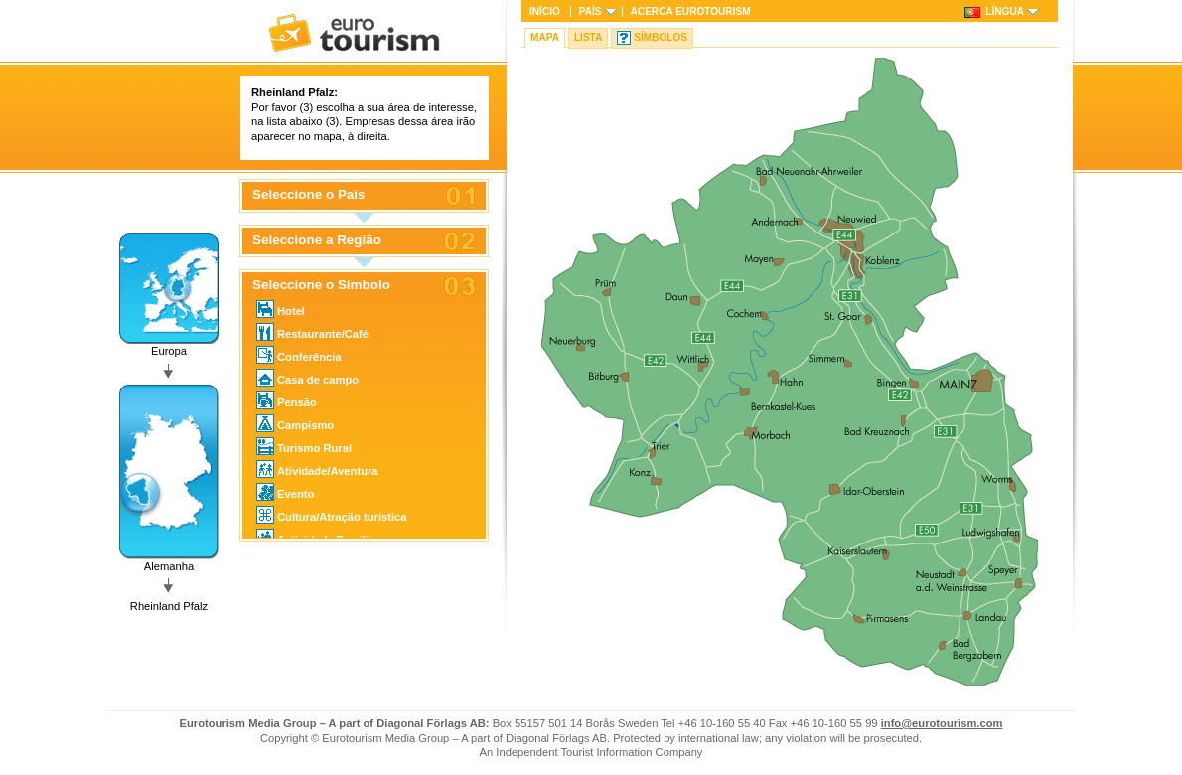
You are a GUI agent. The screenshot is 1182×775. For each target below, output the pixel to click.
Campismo (295, 423)
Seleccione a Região (316, 240)
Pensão (286, 400)
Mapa (544, 37)
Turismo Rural (304, 446)
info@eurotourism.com (942, 723)
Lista (588, 37)
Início (544, 11)
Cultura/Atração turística (331, 515)
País (590, 11)
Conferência (299, 355)
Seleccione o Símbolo (321, 285)
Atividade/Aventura (317, 469)
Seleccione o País (309, 195)
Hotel (280, 309)
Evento (285, 492)
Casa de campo (307, 378)
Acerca (691, 11)
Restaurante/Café (312, 332)
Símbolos (660, 37)
